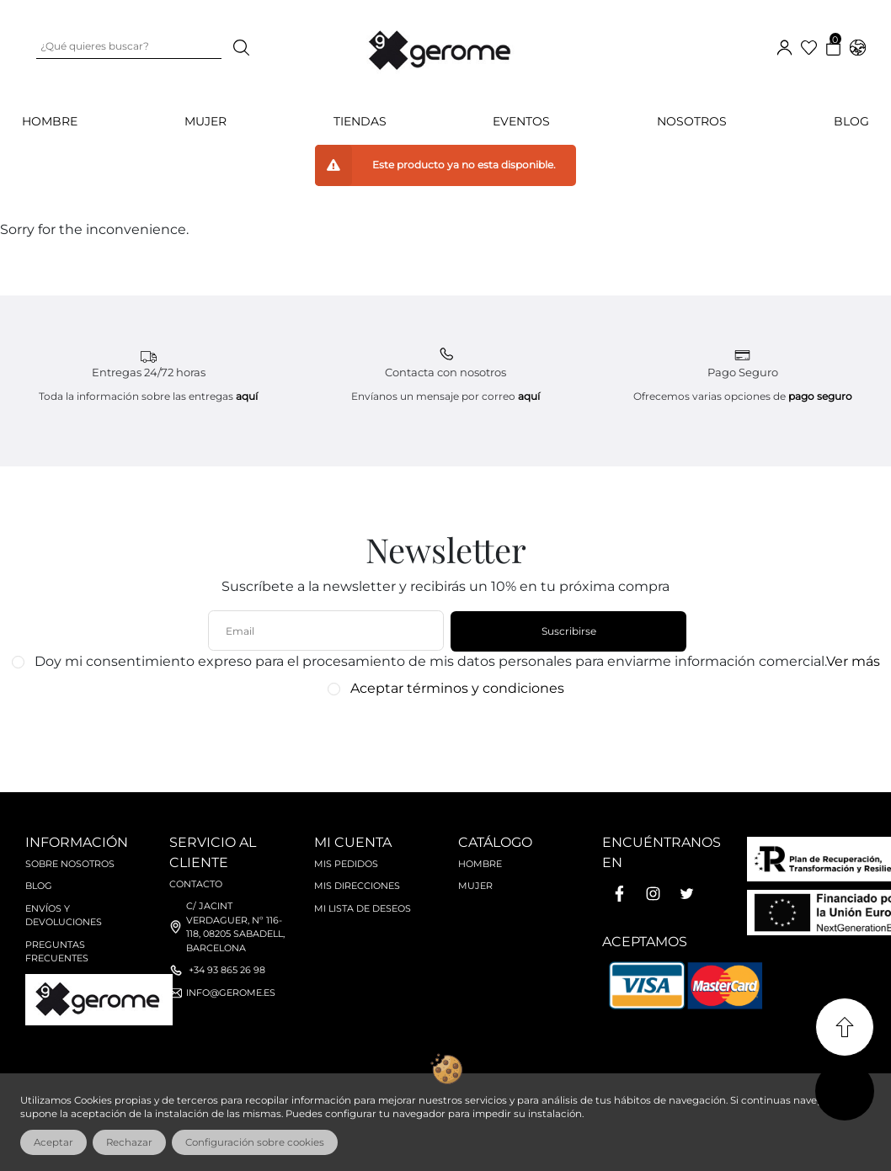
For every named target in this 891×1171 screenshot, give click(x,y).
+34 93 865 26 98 (227, 970)
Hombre (480, 864)
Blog (851, 121)
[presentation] (436, 736)
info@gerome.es (230, 992)
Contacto (195, 884)
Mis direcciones (357, 886)
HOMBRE (49, 121)
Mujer (475, 886)
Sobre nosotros (70, 864)
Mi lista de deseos (362, 908)
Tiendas (360, 121)
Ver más (853, 661)
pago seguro (820, 396)
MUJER (205, 121)
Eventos (521, 121)
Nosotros (692, 121)
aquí (247, 396)
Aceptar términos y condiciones (457, 688)
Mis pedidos (346, 864)
